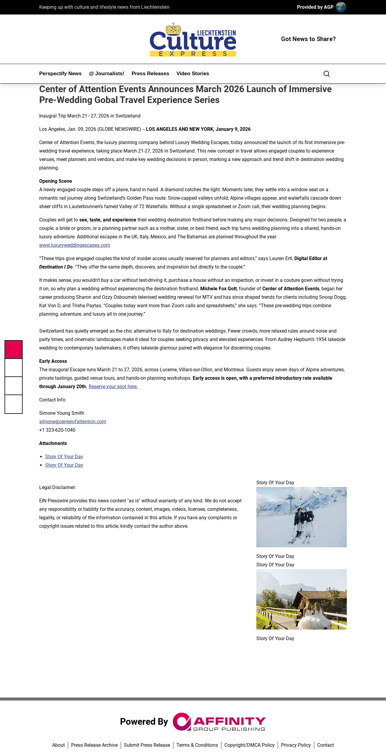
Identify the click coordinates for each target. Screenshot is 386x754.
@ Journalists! (107, 73)
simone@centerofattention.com (72, 421)
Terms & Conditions (197, 745)
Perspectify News (60, 73)
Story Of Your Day (64, 456)
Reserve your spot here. (113, 386)
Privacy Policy (296, 745)
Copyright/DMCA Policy (249, 745)
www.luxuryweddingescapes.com (74, 245)
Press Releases (150, 73)
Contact (325, 745)
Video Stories (192, 73)
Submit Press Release (147, 745)
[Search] (326, 74)
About (58, 745)
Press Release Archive (94, 745)
